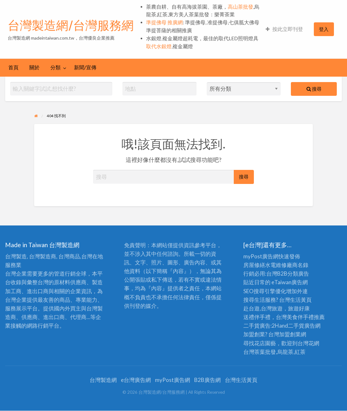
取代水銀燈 (159, 46)
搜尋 (313, 89)
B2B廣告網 (207, 380)
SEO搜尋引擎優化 (264, 291)
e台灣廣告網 (136, 380)
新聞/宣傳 (85, 67)
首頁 (13, 67)
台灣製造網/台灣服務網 (71, 25)
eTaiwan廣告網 (289, 282)
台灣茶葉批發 (259, 351)
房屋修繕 (254, 265)
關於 (34, 67)
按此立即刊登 (284, 29)
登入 (324, 29)
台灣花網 (308, 343)
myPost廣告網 (260, 256)
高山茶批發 (240, 7)
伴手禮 (306, 317)
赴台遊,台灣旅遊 (263, 308)
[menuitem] (284, 29)
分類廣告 (298, 273)
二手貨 (296, 325)
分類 (55, 67)
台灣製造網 (103, 380)
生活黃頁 (301, 299)
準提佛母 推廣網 (164, 22)
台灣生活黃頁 (241, 380)
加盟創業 (290, 334)
